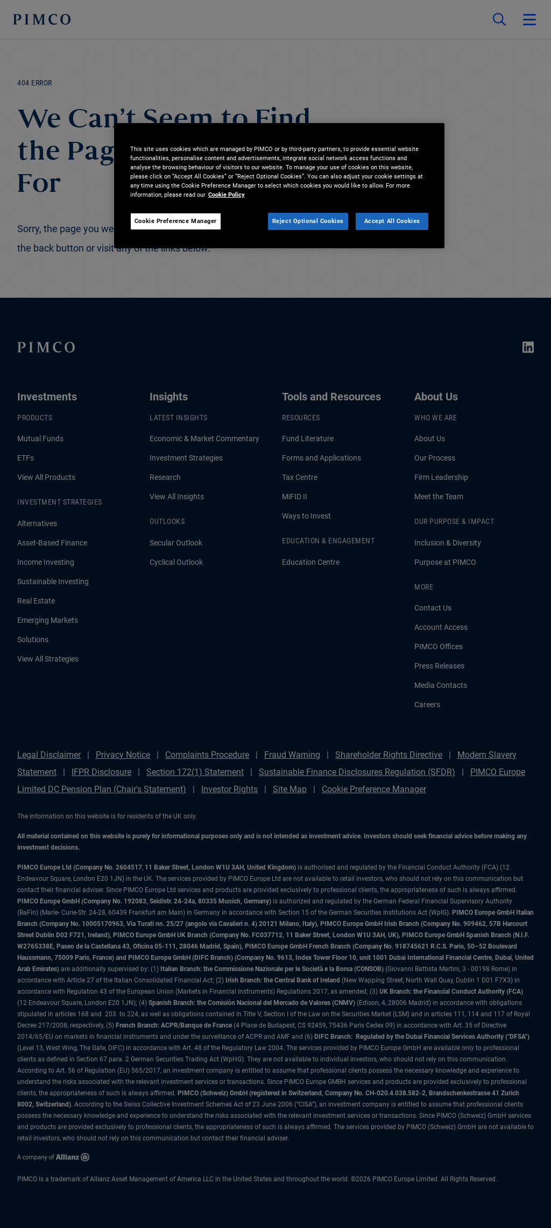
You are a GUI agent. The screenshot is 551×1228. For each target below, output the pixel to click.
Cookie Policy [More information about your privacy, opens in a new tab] (226, 194)
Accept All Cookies (392, 221)
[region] (279, 185)
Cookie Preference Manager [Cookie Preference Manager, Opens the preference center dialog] (176, 221)
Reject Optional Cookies (308, 221)
